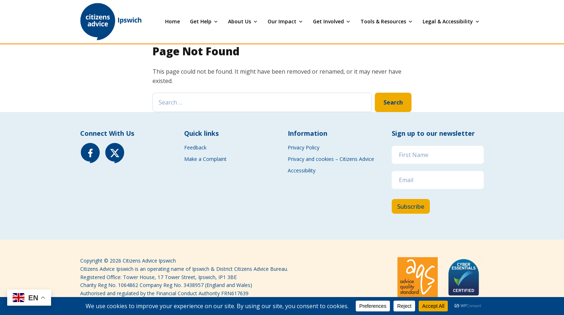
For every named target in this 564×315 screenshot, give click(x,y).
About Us (239, 21)
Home (172, 21)
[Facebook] (90, 153)
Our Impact (282, 21)
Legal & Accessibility (448, 21)
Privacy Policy (303, 147)
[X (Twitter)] (115, 153)
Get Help (201, 21)
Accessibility (301, 170)
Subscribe (410, 206)
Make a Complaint (205, 159)
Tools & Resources (383, 21)
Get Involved (328, 21)
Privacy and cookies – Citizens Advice (332, 159)
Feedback (195, 147)
